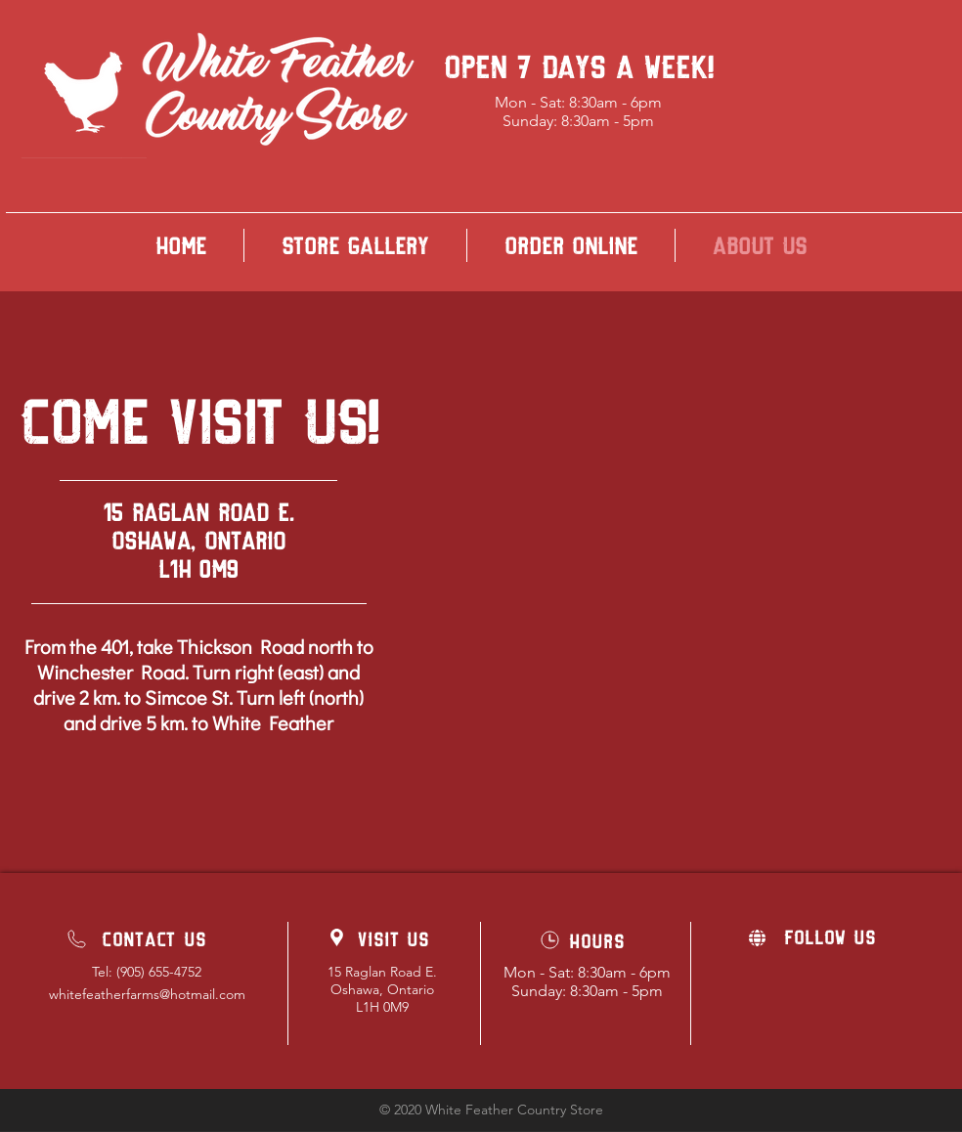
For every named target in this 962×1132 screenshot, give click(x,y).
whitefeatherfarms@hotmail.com (147, 994)
